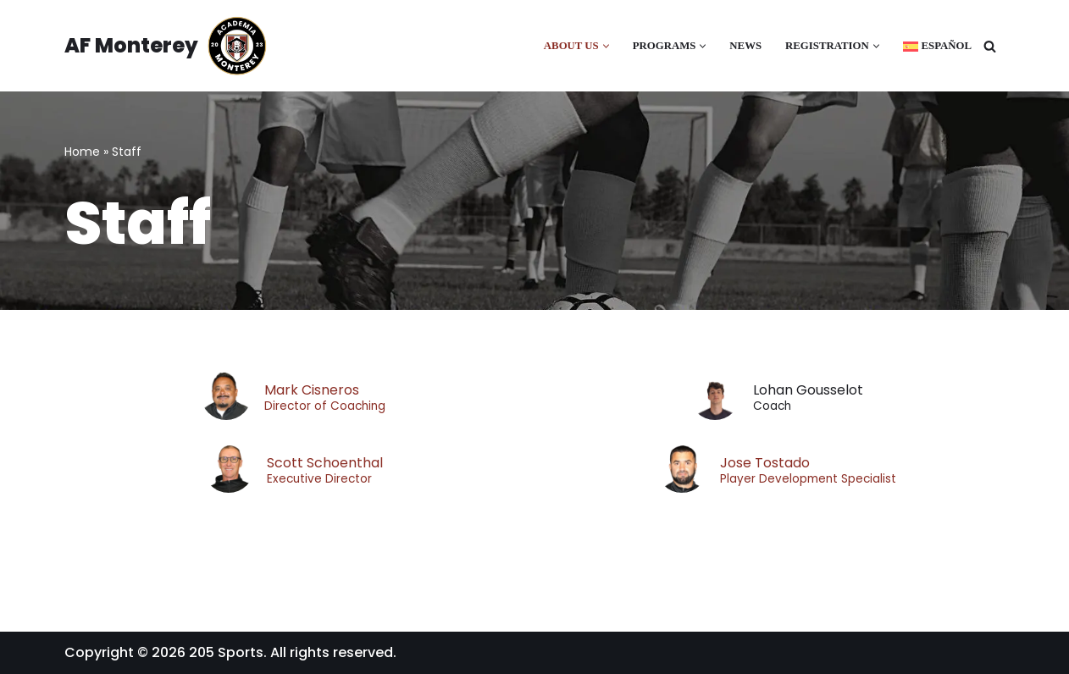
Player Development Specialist (808, 479)
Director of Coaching (324, 406)
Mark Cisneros (311, 390)
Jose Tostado (765, 462)
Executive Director (319, 479)
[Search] (989, 46)
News (745, 46)
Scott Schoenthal (325, 462)
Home (82, 151)
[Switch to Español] (937, 46)
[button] (606, 46)
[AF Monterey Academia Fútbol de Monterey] (166, 45)
